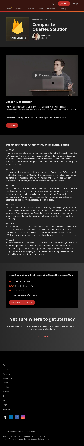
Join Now (63, 4)
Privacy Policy (43, 439)
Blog (41, 8)
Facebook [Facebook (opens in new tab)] (17, 417)
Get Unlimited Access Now (21, 302)
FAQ (4, 400)
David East (46, 35)
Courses (18, 8)
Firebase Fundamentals (41, 19)
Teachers (6, 387)
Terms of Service (30, 439)
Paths (8, 8)
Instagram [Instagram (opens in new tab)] (23, 417)
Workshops (7, 378)
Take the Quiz (41, 336)
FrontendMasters (18, 3)
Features (51, 8)
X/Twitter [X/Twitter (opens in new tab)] (5, 417)
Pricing (62, 8)
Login (75, 3)
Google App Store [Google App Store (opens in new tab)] (27, 424)
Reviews (6, 391)
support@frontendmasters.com (22, 431)
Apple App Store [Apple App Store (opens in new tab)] (10, 424)
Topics (5, 383)
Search (53, 3)
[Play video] (42, 75)
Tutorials (30, 8)
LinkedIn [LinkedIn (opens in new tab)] (11, 417)
